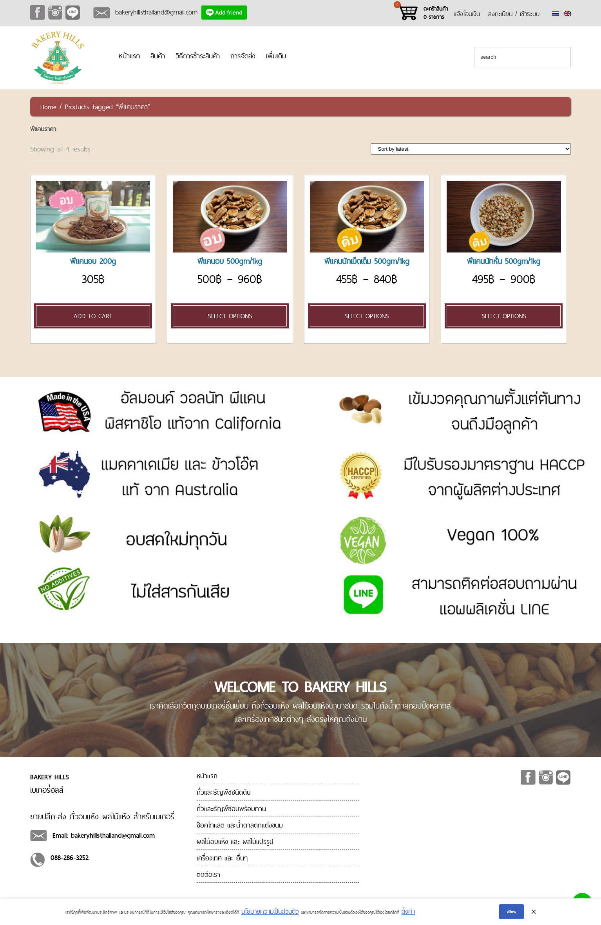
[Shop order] (471, 149)
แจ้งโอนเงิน (467, 13)
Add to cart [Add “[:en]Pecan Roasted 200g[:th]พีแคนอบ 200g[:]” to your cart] (93, 315)
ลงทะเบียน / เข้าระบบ (513, 13)
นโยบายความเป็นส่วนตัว (270, 912)
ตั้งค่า (408, 912)
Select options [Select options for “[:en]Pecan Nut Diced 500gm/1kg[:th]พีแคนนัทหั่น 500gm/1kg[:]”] (504, 315)
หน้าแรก (129, 56)
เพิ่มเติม (276, 56)
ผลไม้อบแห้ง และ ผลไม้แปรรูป (235, 841)
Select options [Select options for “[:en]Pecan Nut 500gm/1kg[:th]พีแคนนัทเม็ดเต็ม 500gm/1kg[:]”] (366, 315)
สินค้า (157, 56)
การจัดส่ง (242, 56)
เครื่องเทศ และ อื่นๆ (222, 858)
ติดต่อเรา (208, 874)
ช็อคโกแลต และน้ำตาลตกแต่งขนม (240, 825)
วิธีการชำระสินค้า (198, 56)
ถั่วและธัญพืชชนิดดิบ (224, 792)
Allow (511, 912)
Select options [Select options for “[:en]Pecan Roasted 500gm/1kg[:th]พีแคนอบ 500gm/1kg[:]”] (230, 315)
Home (48, 106)
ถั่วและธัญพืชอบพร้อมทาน (231, 808)
